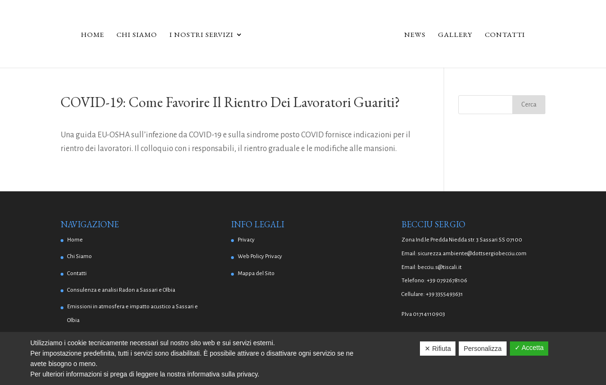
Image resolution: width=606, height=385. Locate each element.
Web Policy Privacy (260, 256)
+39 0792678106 (447, 281)
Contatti (508, 35)
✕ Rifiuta (438, 348)
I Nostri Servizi (198, 35)
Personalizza (482, 348)
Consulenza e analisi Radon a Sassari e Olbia (121, 290)
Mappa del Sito (256, 273)
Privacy (246, 240)
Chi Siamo (133, 35)
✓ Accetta (529, 347)
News (418, 35)
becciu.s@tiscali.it (440, 267)
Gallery (458, 35)
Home (89, 35)
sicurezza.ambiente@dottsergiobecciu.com (472, 254)
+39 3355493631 (444, 294)
